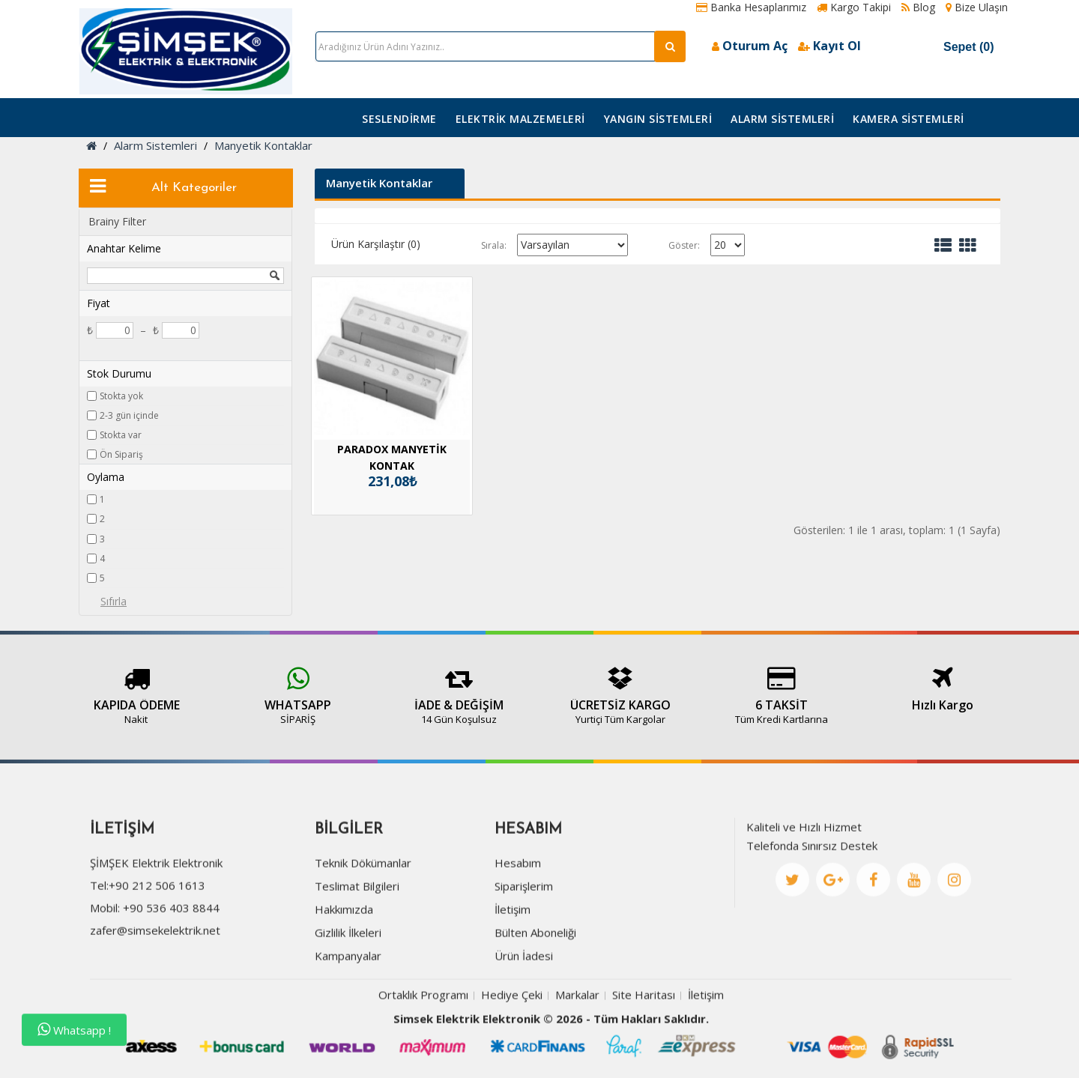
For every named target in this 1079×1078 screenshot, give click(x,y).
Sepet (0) (953, 46)
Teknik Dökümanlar (363, 913)
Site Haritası (643, 1045)
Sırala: (494, 245)
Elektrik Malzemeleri (520, 119)
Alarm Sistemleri (782, 119)
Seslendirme (399, 119)
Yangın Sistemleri (658, 119)
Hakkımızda (344, 959)
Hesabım (518, 913)
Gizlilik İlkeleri (348, 982)
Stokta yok (121, 396)
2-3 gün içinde (129, 415)
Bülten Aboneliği (535, 982)
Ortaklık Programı (423, 1045)
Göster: (684, 245)
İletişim (513, 959)
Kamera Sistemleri (908, 119)
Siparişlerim (524, 936)
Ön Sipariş (121, 454)
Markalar (577, 1045)
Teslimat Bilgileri (357, 936)
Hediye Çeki (511, 1045)
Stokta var (121, 435)
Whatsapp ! (74, 1030)
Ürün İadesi (524, 1006)
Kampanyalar (348, 1006)
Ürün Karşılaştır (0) (375, 244)
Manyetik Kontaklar (263, 145)
